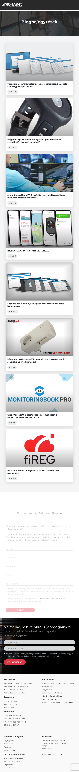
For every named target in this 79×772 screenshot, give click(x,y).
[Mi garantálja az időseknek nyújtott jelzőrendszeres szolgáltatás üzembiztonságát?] (39, 124)
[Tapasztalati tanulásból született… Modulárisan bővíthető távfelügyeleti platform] (39, 69)
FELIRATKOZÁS (14, 662)
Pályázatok (8, 765)
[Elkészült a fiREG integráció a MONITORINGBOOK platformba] (39, 455)
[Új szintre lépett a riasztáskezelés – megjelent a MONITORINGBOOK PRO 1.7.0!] (39, 400)
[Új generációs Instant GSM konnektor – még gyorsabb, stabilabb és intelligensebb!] (39, 344)
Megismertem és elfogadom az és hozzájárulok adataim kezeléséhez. (36, 603)
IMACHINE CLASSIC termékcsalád (18, 683)
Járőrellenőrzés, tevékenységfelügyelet (58, 683)
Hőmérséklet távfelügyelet (53, 696)
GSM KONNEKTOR (11, 725)
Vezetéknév (11, 561)
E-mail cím (11, 578)
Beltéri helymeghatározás (53, 693)
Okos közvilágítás (49, 699)
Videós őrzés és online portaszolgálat (57, 702)
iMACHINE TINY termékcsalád (16, 687)
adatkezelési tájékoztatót (50, 602)
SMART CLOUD (10, 707)
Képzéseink (8, 744)
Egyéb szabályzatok (12, 762)
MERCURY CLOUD (11, 704)
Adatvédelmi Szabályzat (19, 654)
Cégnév (9, 552)
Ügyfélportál (9, 741)
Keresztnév (11, 570)
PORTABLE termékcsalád (14, 693)
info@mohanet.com (50, 746)
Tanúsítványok (10, 768)
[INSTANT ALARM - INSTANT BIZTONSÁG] (39, 234)
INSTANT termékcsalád (13, 690)
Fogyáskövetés (48, 690)
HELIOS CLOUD (10, 701)
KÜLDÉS (20, 614)
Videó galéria (9, 750)
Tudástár (7, 747)
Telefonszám (12, 587)
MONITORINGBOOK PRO (14, 719)
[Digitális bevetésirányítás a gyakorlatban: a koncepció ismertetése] (39, 288)
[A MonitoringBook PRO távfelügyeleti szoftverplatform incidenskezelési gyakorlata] (39, 180)
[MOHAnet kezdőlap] (12, 5)
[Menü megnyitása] (75, 5)
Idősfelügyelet (48, 687)
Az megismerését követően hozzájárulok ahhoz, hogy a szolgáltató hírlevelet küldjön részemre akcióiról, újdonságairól (39, 655)
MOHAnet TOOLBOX (12, 716)
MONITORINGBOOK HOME (15, 722)
